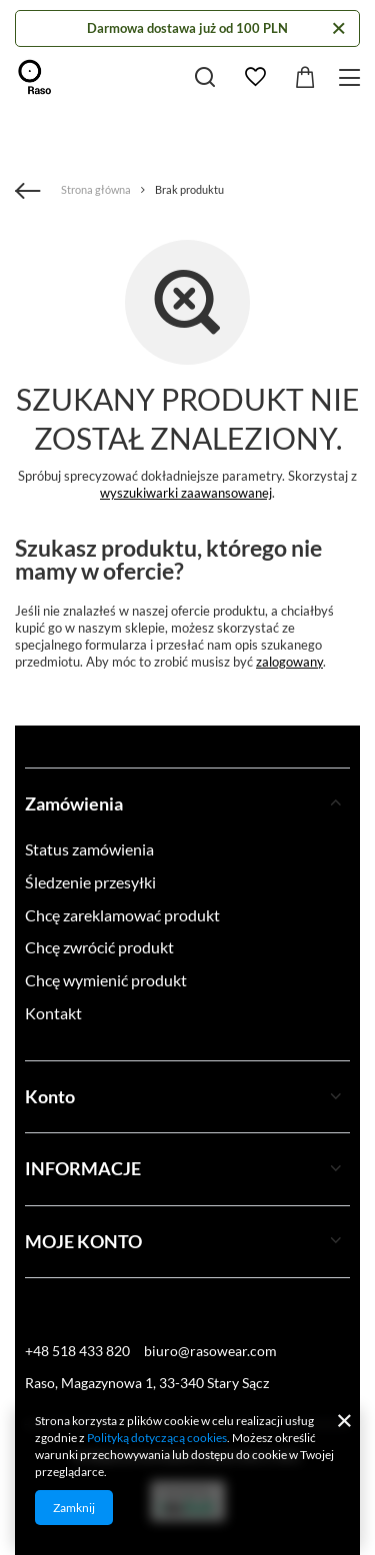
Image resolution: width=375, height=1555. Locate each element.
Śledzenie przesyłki (90, 881)
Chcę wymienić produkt (106, 979)
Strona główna (96, 189)
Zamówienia (74, 803)
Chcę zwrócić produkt (99, 946)
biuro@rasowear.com (210, 1350)
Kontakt (53, 1012)
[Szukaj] (205, 77)
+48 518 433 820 (77, 1350)
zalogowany (289, 662)
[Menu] (352, 77)
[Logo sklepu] (35, 77)
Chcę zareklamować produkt (122, 914)
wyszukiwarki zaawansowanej (186, 493)
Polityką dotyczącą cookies (157, 1437)
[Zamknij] (338, 28)
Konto (50, 1096)
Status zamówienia (89, 848)
